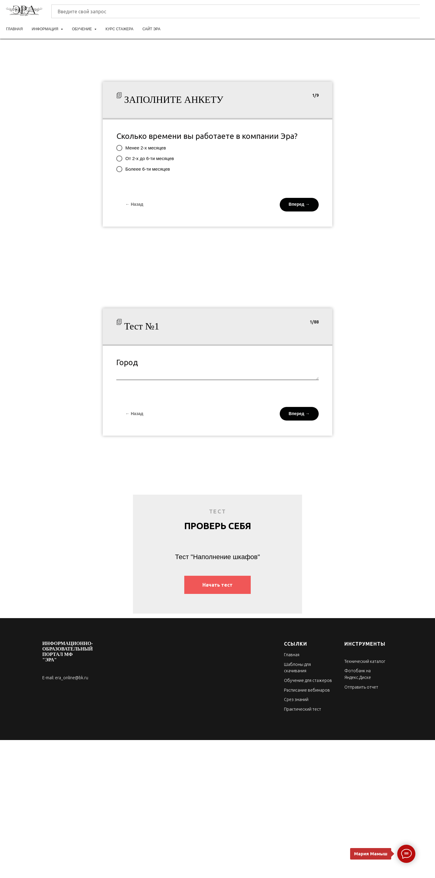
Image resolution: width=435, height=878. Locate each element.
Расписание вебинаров (307, 690)
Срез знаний (296, 699)
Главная (14, 29)
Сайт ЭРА (151, 29)
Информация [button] (45, 29)
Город (127, 362)
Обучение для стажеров (308, 680)
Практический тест (302, 709)
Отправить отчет (361, 687)
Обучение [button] (82, 29)
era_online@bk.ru (71, 677)
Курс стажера (119, 29)
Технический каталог (364, 661)
